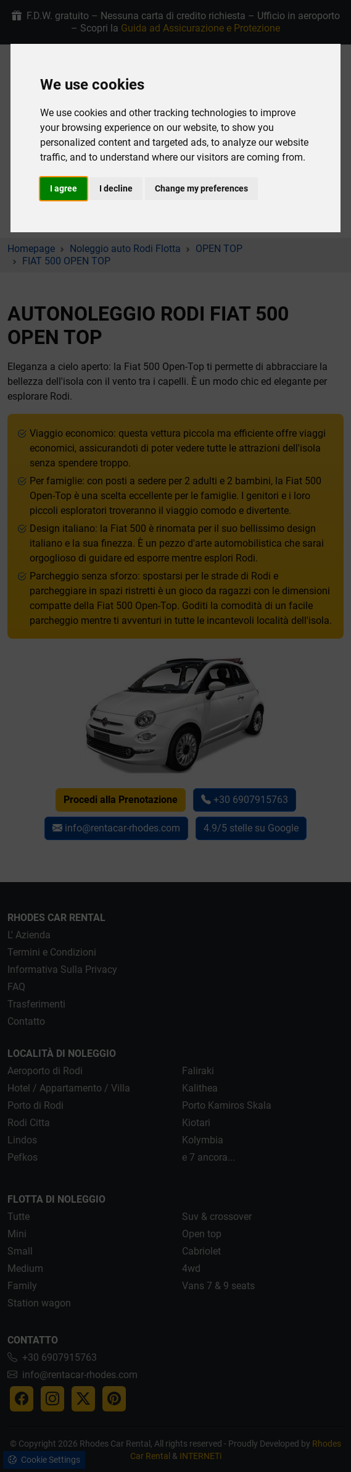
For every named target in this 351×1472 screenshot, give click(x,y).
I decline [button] (116, 188)
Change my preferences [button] (201, 188)
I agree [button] (63, 188)
